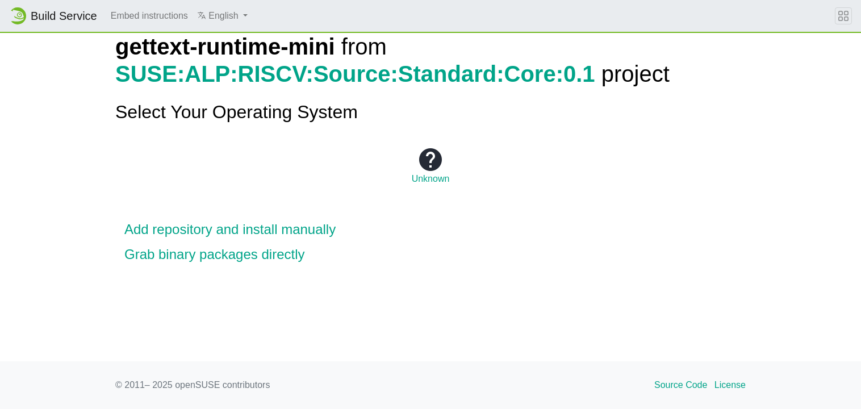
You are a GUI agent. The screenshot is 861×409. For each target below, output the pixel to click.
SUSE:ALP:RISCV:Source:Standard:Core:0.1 (355, 73)
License (730, 385)
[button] (222, 16)
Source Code (680, 385)
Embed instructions (149, 15)
